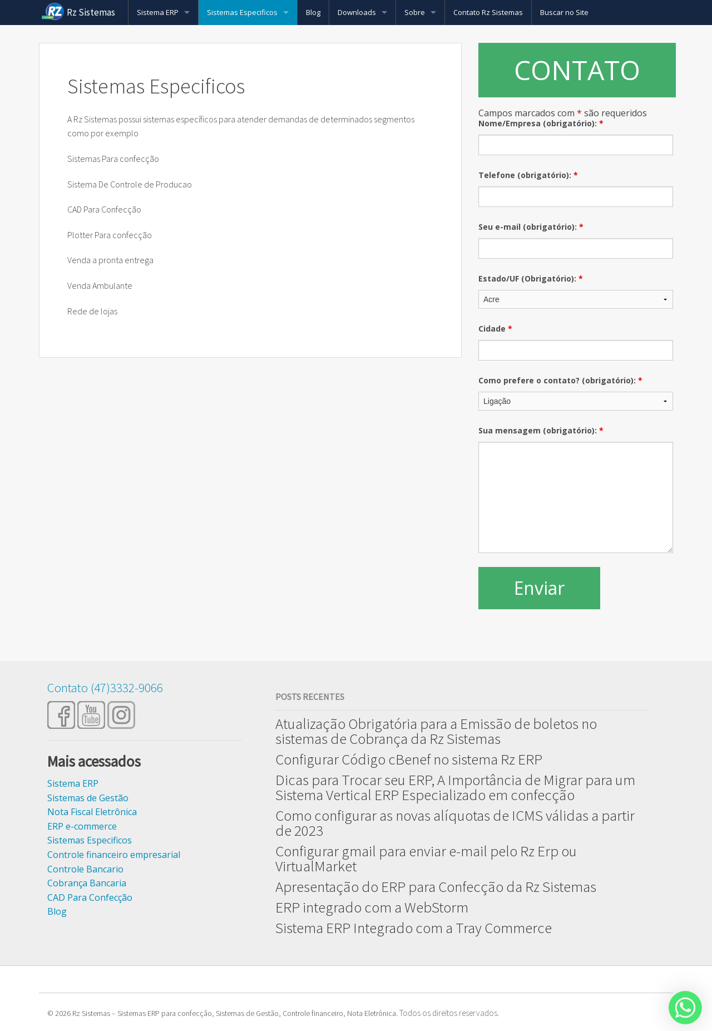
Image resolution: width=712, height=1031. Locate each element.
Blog (313, 12)
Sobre (414, 12)
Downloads (357, 12)
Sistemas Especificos (242, 12)
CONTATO (577, 70)
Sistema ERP (158, 12)
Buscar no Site (564, 12)
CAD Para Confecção (89, 897)
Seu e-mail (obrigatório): (531, 226)
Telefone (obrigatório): (528, 175)
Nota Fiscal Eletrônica (92, 812)
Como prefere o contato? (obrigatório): (560, 380)
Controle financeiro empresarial (113, 855)
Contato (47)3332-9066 (105, 687)
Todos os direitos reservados (448, 1013)
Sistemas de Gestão (87, 798)
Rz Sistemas (91, 12)
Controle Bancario (85, 869)
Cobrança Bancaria (86, 883)
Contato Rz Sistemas (488, 12)
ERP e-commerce (82, 826)
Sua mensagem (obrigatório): (541, 430)
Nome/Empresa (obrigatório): (541, 123)
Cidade (495, 328)
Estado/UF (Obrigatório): (530, 278)
